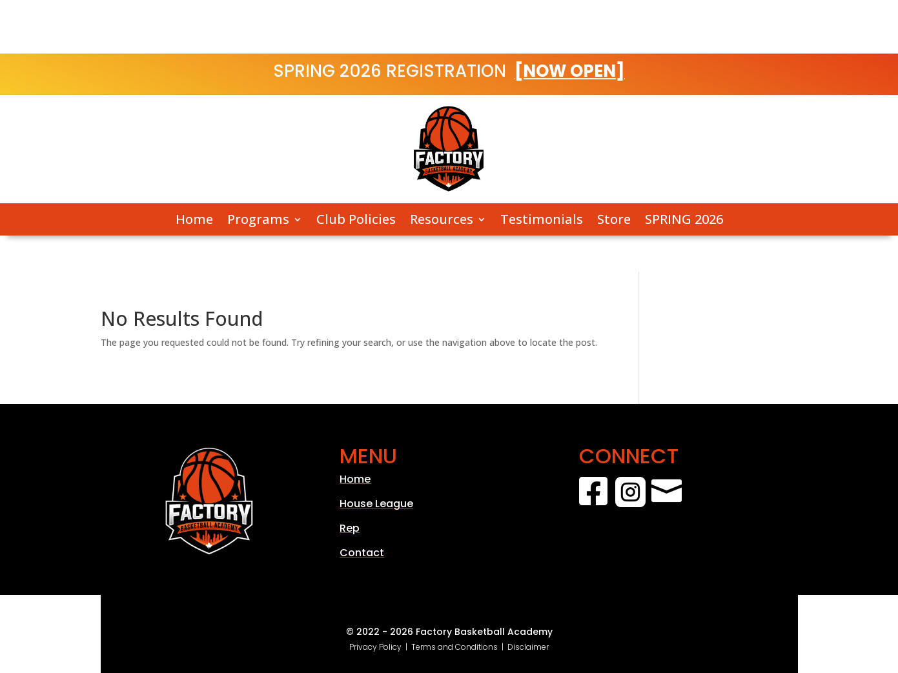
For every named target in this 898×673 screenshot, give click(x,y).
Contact (362, 552)
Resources (441, 220)
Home (194, 220)
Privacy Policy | (380, 646)
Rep (350, 528)
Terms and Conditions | (459, 646)
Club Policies (356, 220)
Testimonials (541, 220)
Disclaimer (528, 646)
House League (376, 503)
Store (614, 220)
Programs (258, 220)
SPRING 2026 (684, 220)
